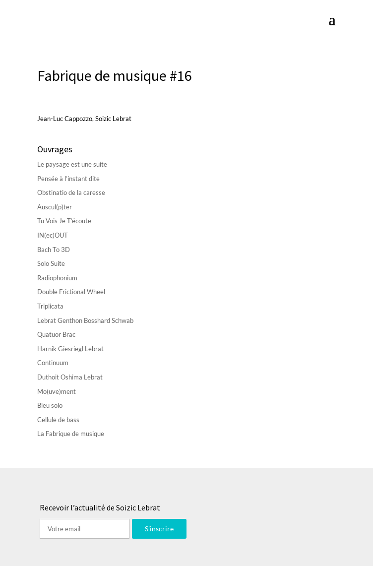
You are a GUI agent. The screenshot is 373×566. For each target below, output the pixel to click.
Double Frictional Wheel (71, 292)
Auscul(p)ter (54, 207)
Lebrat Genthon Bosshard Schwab (85, 320)
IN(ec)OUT (52, 235)
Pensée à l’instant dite (68, 179)
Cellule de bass (58, 420)
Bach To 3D (53, 249)
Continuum (52, 363)
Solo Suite (51, 263)
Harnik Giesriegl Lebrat (70, 349)
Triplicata (50, 306)
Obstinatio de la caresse (71, 192)
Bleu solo (49, 405)
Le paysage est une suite (72, 164)
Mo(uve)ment (56, 391)
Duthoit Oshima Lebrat (70, 377)
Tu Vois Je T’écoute (64, 221)
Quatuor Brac (56, 334)
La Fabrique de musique (70, 434)
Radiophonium (57, 278)
